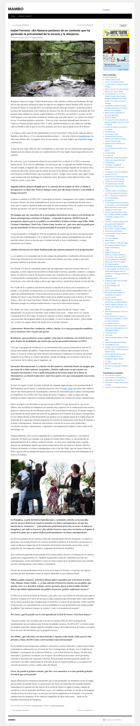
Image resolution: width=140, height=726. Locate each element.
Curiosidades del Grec (112, 345)
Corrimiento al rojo (111, 333)
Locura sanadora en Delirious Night (116, 243)
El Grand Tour (109, 200)
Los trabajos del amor (112, 323)
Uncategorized (37, 706)
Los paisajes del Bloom (20, 25)
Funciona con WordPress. (114, 720)
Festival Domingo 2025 (112, 285)
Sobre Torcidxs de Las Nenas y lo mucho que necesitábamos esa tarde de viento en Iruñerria (116, 318)
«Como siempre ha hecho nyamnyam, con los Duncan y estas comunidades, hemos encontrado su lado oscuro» (117, 205)
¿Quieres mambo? (25, 16)
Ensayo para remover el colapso (115, 262)
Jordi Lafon (108, 380)
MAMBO (16, 9)
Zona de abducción (111, 77)
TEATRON (106, 10)
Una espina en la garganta (113, 165)
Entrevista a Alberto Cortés (113, 226)
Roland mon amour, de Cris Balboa (116, 266)
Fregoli (107, 250)
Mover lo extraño (110, 297)
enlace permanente (57, 706)
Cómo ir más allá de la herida (114, 82)
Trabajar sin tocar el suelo (113, 210)
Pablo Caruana (37, 37)
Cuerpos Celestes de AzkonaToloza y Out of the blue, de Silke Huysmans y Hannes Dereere (117, 349)
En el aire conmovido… (112, 238)
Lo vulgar (108, 361)
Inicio (13, 16)
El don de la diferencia (86, 25)
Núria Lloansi (109, 240)
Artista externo (109, 162)
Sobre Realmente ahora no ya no (115, 354)
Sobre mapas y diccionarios (113, 231)
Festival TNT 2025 (111, 174)
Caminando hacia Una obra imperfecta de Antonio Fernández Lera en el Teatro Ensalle (115, 139)
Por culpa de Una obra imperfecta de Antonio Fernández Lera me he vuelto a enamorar (117, 122)
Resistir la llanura (110, 117)
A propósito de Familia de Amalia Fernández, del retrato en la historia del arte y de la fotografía (116, 108)
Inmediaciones (84, 136)
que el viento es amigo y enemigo (115, 229)
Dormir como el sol (111, 278)
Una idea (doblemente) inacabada (115, 259)
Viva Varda (108, 335)
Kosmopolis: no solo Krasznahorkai (116, 172)
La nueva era (109, 155)
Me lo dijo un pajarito (112, 264)
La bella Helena (110, 153)
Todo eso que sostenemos (113, 290)
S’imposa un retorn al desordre (114, 181)
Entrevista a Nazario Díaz (113, 363)
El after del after (110, 132)
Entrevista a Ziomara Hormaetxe (115, 255)
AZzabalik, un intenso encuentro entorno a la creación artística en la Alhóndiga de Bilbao (116, 328)
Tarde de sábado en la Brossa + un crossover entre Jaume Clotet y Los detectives (116, 306)
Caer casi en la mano (111, 134)
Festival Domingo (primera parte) (115, 342)
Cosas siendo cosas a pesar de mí (115, 257)
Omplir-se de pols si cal (112, 252)
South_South (67, 388)
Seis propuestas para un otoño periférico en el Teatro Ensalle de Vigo (115, 186)
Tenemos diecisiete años (112, 80)
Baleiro (107, 288)
